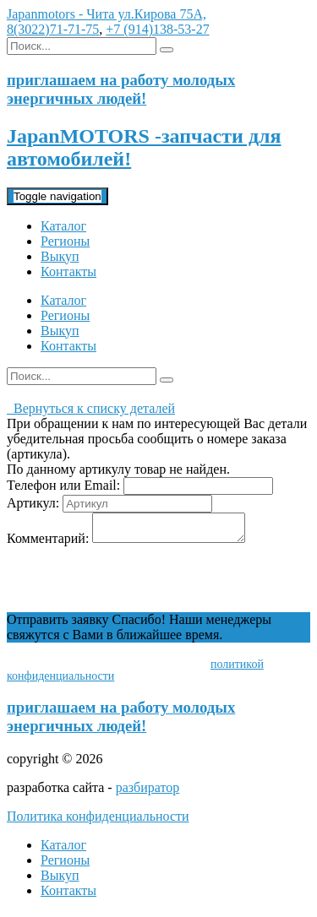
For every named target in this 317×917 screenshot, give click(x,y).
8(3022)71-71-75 (53, 29)
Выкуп (60, 256)
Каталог (63, 226)
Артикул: (33, 503)
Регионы (65, 241)
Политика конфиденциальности (98, 821)
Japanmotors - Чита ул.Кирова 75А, (106, 14)
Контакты (68, 271)
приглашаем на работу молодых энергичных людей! (121, 721)
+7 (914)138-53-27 (157, 29)
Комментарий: (48, 543)
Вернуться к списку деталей (91, 408)
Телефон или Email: (63, 485)
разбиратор (148, 792)
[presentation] (135, 584)
